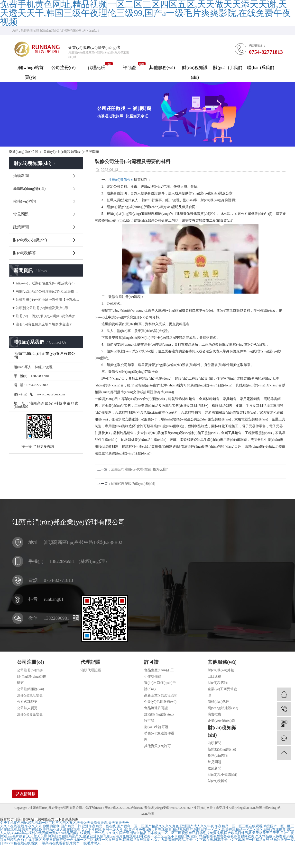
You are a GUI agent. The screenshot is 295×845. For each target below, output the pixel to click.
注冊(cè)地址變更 (30, 695)
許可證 (129, 67)
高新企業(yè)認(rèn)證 (160, 695)
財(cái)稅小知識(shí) (30, 240)
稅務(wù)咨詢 (24, 201)
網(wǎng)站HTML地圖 (246, 808)
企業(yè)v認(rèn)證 (221, 721)
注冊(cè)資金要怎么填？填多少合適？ (44, 324)
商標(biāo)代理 (218, 702)
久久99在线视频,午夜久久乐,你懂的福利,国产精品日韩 (40, 826)
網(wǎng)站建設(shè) (223, 708)
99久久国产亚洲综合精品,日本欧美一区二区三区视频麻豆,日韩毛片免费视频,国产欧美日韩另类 (180, 833)
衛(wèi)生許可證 (156, 727)
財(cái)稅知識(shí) (195, 72)
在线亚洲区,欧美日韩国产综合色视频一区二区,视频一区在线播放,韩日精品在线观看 (87, 840)
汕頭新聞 (21, 176)
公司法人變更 (27, 708)
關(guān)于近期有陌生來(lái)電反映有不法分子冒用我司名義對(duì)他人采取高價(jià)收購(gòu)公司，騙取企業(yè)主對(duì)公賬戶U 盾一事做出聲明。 (47, 283)
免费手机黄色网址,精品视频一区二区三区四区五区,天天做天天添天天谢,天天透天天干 (64, 823)
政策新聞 (21, 227)
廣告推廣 (214, 714)
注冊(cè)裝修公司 (121, 180)
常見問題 (92, 152)
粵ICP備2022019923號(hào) (123, 808)
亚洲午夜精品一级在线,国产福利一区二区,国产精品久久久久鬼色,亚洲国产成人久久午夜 (148, 826)
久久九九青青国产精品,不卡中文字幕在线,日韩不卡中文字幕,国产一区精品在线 (210, 840)
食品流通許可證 (156, 708)
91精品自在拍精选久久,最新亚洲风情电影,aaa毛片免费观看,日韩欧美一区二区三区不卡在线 (116, 836)
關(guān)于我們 (227, 67)
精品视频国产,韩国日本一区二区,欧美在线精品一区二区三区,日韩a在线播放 (229, 829)
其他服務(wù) (162, 67)
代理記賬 (96, 67)
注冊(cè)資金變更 (30, 714)
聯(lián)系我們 (260, 67)
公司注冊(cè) (63, 67)
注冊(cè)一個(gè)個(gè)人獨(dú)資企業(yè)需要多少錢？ (47, 316)
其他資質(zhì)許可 (157, 746)
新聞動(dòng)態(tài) (29, 188)
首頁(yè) (50, 152)
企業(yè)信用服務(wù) (160, 702)
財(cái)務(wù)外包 (221, 670)
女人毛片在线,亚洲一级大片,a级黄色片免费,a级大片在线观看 (126, 829)
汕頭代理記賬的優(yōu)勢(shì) (133, 484)
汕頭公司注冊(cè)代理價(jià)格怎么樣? (139, 469)
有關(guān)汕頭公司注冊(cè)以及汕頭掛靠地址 (47, 291)
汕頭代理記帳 (91, 670)
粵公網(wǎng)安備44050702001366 (167, 808)
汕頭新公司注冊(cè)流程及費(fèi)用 (42, 308)
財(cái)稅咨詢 (218, 683)
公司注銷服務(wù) (30, 689)
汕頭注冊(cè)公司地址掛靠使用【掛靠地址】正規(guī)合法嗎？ (47, 300)
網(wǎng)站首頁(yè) (31, 72)
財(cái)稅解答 (24, 253)
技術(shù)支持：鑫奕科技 (211, 808)
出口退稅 (214, 676)
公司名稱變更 (27, 702)
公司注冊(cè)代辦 (30, 670)
